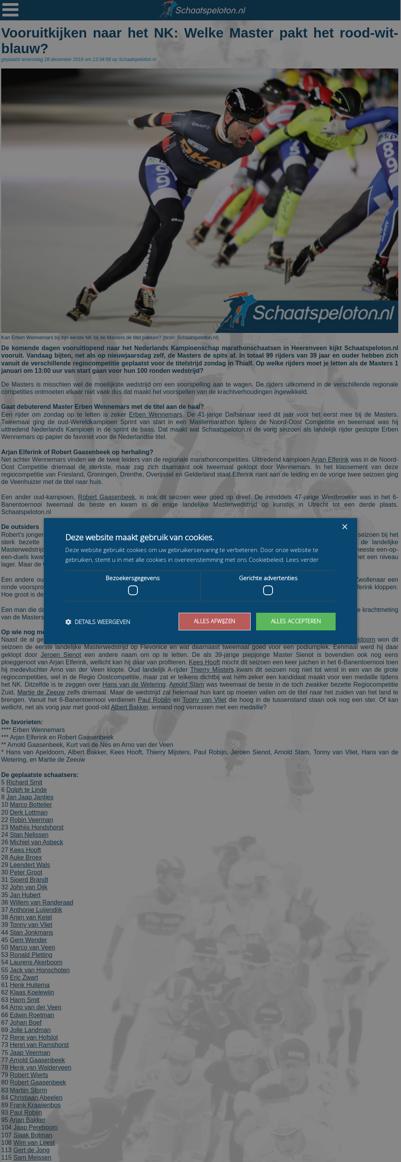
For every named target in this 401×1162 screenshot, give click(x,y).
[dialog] (200, 581)
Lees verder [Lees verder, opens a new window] (302, 559)
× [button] (344, 527)
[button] (97, 621)
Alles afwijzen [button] (212, 621)
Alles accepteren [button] (295, 621)
